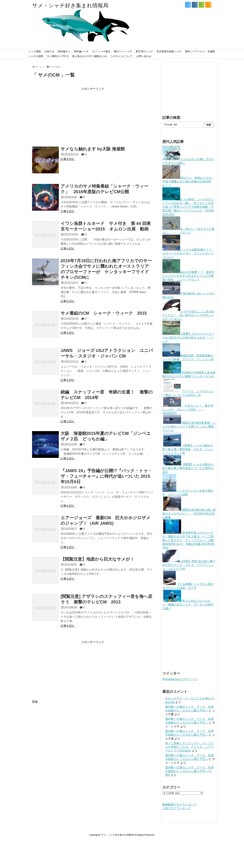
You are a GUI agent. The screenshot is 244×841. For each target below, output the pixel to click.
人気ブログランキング (176, 808)
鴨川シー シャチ (123, 51)
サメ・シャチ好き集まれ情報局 (70, 5)
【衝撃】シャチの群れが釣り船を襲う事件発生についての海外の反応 (188, 468)
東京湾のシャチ (144, 51)
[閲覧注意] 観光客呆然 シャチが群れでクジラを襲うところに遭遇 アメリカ (189, 426)
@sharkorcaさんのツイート (180, 679)
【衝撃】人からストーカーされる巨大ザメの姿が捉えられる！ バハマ (188, 337)
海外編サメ (64, 51)
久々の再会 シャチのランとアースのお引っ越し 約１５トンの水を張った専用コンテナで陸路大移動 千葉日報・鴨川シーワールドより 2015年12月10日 (188, 207)
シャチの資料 (35, 56)
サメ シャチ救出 (101, 51)
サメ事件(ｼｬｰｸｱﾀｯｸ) (57, 56)
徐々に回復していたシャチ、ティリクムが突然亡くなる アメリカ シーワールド (189, 747)
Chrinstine (184, 750)
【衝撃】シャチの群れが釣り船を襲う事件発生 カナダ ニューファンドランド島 (188, 449)
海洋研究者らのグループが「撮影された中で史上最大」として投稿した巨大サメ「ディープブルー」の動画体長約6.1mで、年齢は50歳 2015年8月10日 (188, 540)
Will (167, 774)
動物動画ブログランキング (179, 804)
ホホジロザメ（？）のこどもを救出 (188, 698)
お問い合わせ (143, 56)
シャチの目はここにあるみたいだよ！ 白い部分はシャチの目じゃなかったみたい (188, 315)
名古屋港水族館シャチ (168, 51)
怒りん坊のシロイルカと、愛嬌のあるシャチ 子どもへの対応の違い (188, 604)
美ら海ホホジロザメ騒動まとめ (89, 56)
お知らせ (49, 51)
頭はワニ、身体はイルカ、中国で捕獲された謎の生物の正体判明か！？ (188, 181)
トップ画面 (34, 51)
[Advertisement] (92, 116)
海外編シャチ (81, 51)
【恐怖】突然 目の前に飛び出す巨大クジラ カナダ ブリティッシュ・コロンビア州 (188, 565)
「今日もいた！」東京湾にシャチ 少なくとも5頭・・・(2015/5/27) (187, 409)
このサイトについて (121, 56)
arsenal (169, 702)
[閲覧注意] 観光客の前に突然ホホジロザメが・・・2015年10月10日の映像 (189, 513)
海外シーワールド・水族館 (200, 51)
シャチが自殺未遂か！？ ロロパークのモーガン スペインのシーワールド (188, 253)
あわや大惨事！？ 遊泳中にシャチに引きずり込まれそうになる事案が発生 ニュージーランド (188, 276)
